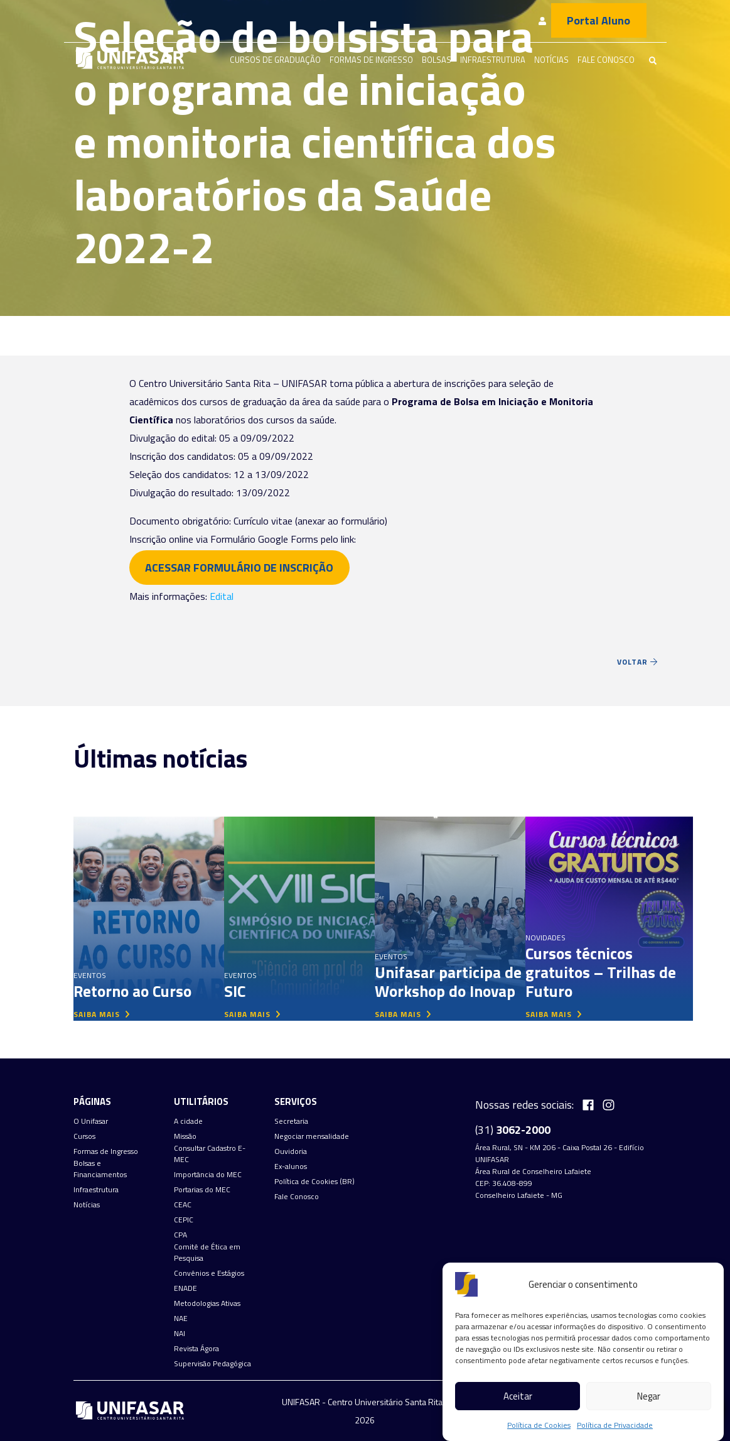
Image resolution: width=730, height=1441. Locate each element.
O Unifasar (90, 1121)
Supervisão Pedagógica (212, 1363)
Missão (185, 1136)
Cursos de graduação (275, 59)
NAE (181, 1318)
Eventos (89, 975)
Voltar (637, 662)
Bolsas (436, 59)
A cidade (188, 1121)
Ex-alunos (290, 1166)
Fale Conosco (606, 59)
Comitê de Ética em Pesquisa (207, 1252)
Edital (221, 596)
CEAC (182, 1204)
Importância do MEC (208, 1174)
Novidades (545, 937)
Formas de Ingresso (371, 59)
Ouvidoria (290, 1151)
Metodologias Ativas (207, 1303)
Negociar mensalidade (311, 1136)
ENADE (185, 1288)
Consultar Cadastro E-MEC (209, 1154)
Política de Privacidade (615, 1425)
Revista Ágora (196, 1348)
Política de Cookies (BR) (314, 1181)
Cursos (84, 1136)
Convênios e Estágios (209, 1273)
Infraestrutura (492, 59)
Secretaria (291, 1121)
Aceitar (517, 1396)
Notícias (551, 59)
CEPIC (183, 1220)
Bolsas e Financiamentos (100, 1169)
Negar (648, 1396)
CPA (180, 1235)
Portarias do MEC (202, 1189)
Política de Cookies (539, 1425)
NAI (179, 1333)
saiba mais (101, 1014)
